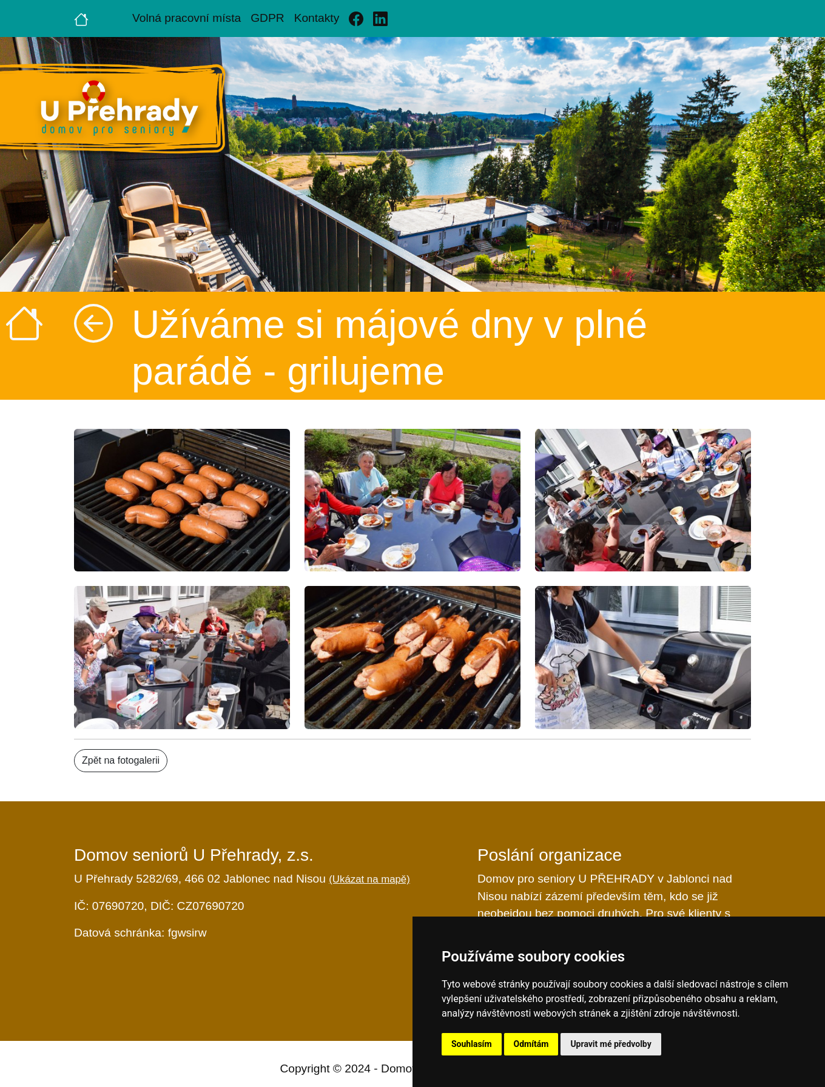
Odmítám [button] (531, 1044)
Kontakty (317, 18)
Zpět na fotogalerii (121, 760)
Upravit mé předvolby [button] (610, 1044)
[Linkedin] (380, 18)
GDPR (267, 18)
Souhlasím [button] (471, 1044)
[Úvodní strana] (81, 18)
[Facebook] (356, 18)
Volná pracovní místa (186, 18)
